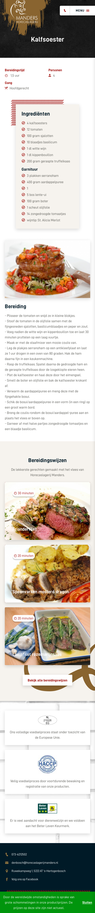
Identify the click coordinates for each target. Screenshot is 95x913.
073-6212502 (19, 854)
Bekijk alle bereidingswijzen (47, 680)
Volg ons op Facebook (25, 879)
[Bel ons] (65, 10)
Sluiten (87, 902)
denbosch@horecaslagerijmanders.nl (35, 862)
